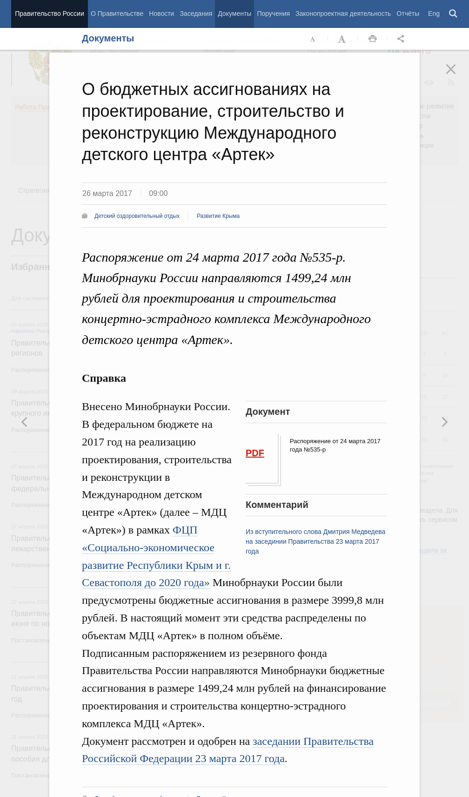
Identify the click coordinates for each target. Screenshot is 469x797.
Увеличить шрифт (343, 39)
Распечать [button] (373, 39)
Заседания (196, 13)
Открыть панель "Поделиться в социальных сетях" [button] (402, 39)
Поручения (273, 13)
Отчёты (407, 13)
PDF (255, 453)
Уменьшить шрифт (313, 39)
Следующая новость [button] (25, 422)
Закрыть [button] (457, 75)
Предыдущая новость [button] (444, 422)
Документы (234, 13)
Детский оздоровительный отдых (137, 216)
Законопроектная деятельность (343, 13)
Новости (161, 13)
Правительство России (49, 13)
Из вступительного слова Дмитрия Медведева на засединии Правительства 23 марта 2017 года (315, 541)
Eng (434, 13)
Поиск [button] (453, 14)
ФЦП (185, 530)
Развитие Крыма (218, 216)
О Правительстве (117, 13)
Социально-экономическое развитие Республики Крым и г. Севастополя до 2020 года (156, 565)
